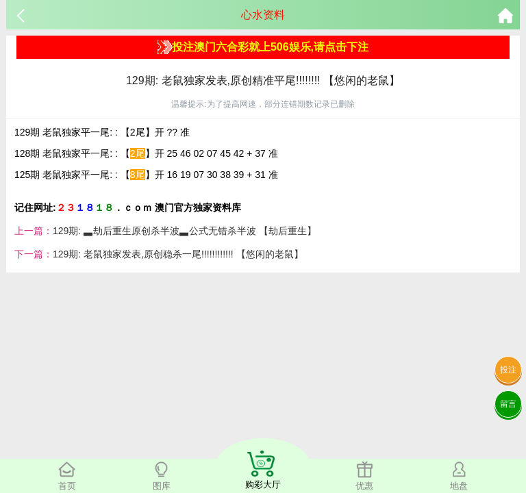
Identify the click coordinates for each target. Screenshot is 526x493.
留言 (508, 404)
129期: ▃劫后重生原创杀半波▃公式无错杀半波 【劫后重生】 (184, 230)
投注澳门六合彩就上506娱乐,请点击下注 (263, 47)
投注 (508, 370)
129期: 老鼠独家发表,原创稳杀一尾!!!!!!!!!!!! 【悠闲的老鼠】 (178, 254)
